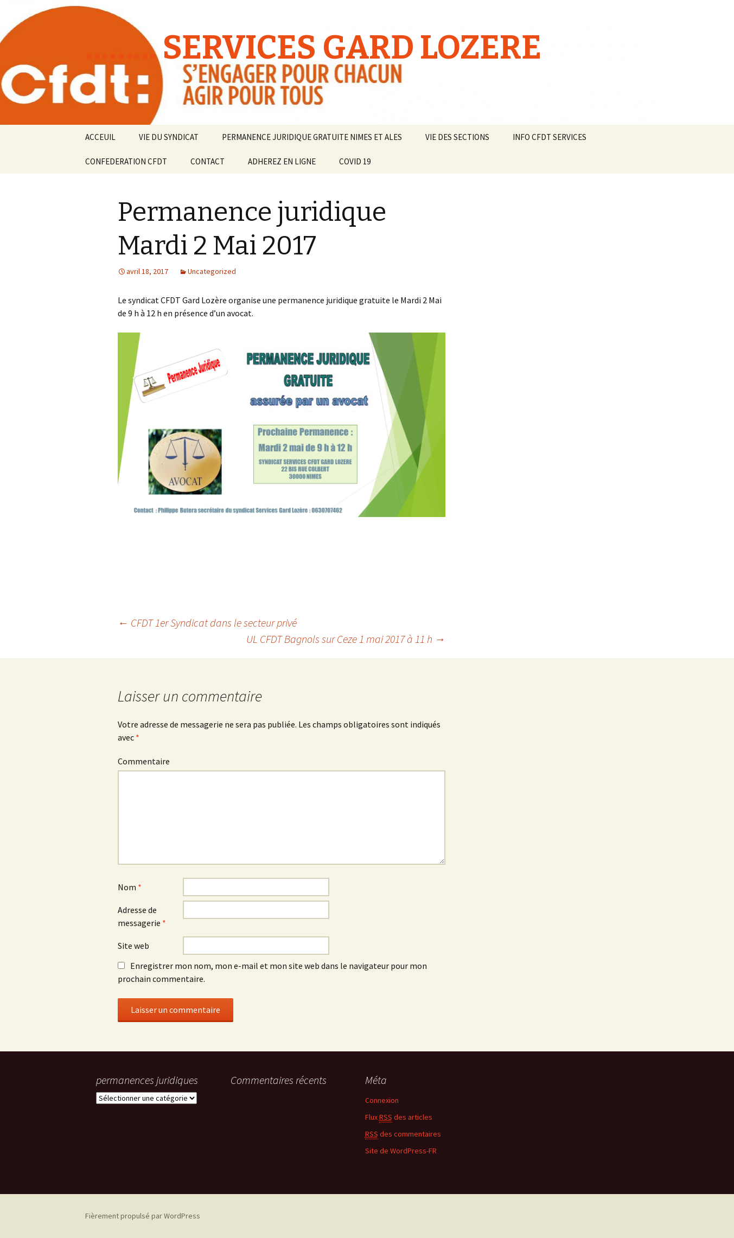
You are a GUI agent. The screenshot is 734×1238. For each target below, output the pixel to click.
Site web (133, 945)
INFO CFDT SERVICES (549, 137)
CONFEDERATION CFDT (126, 161)
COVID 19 (355, 161)
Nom (130, 887)
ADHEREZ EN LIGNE (282, 161)
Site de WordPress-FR (401, 1151)
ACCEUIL (100, 137)
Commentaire (144, 761)
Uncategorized (212, 271)
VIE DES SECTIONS (457, 137)
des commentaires (403, 1134)
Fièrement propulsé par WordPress (142, 1216)
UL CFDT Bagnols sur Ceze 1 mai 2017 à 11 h (345, 639)
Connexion (382, 1100)
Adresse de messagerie (142, 916)
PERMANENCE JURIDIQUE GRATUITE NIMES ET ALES (312, 137)
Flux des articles (398, 1117)
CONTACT (207, 161)
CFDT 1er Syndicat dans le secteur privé (207, 622)
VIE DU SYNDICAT (169, 137)
